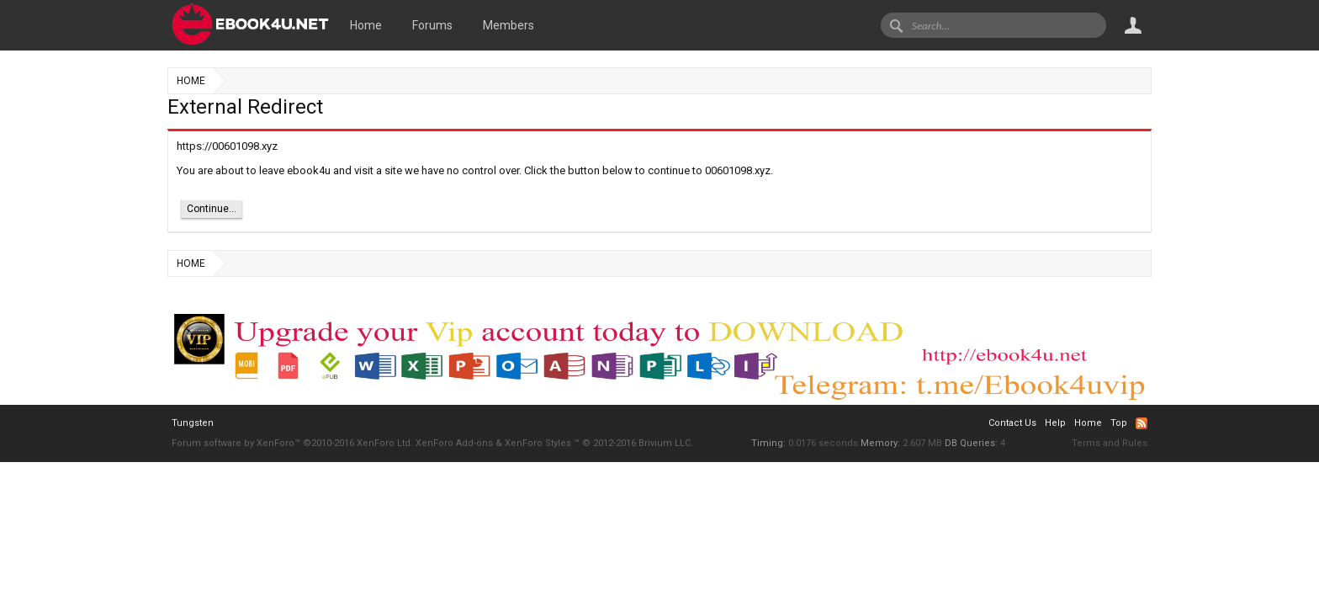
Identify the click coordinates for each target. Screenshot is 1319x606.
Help (1055, 422)
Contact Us (1012, 422)
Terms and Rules (1109, 443)
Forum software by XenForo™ (292, 443)
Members (508, 25)
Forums (432, 25)
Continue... (211, 209)
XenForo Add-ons (454, 443)
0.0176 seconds (823, 443)
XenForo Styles (538, 443)
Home (366, 25)
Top (1118, 422)
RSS (1141, 423)
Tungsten (193, 422)
